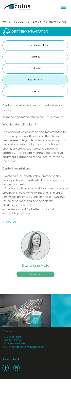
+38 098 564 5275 (11, 337)
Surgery (35, 91)
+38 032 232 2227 (11, 340)
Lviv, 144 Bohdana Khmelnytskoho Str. (23, 347)
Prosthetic (35, 68)
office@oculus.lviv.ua (14, 344)
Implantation (35, 80)
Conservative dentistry (35, 45)
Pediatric (35, 57)
